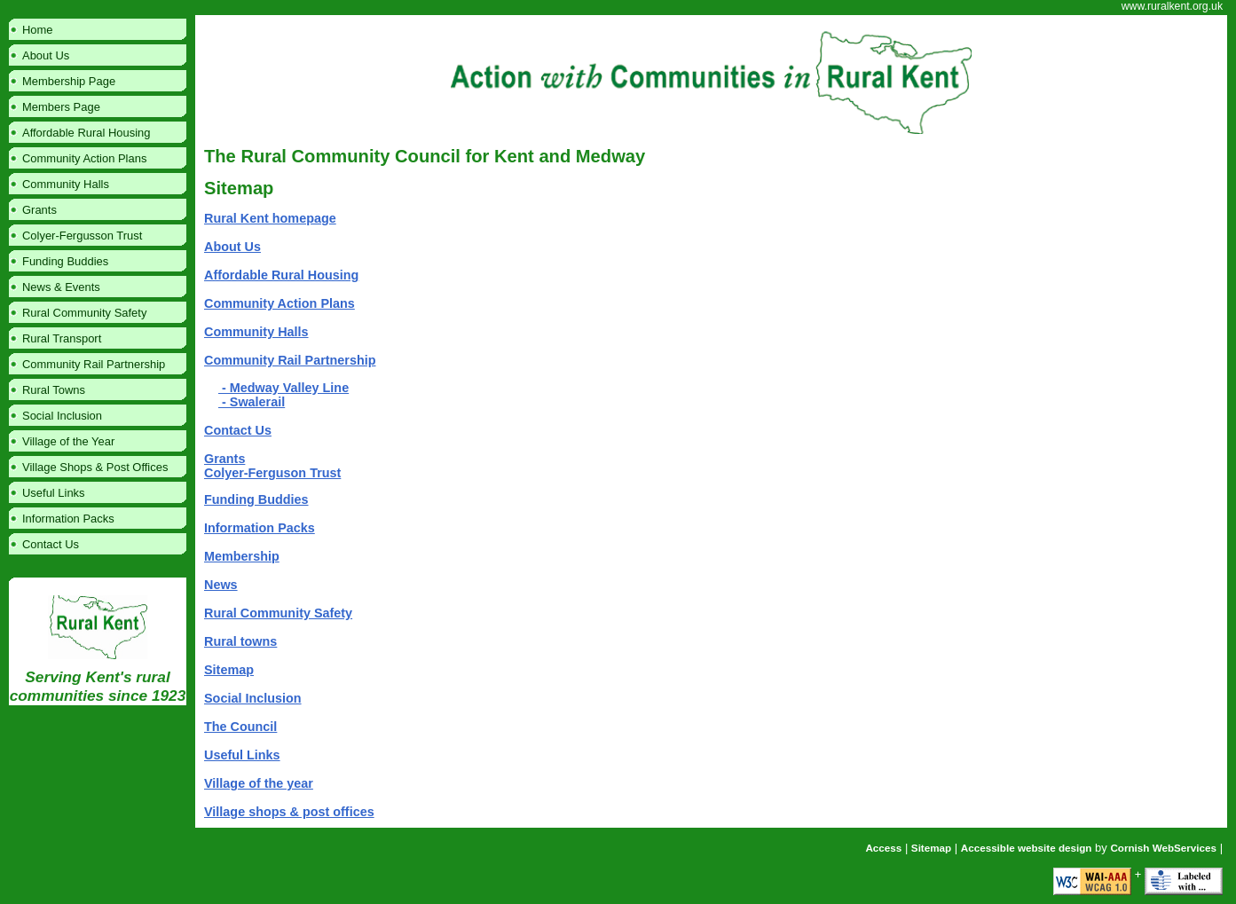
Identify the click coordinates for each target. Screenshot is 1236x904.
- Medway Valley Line (283, 388)
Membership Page (68, 81)
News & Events (61, 287)
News (221, 585)
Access (883, 847)
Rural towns (240, 641)
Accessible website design (1026, 847)
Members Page (61, 107)
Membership (241, 556)
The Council (240, 726)
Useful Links (242, 755)
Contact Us (238, 430)
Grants (224, 459)
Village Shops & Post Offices (95, 467)
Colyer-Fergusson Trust (82, 235)
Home (37, 29)
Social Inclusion (253, 698)
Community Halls (256, 332)
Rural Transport (61, 338)
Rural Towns (53, 390)
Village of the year (258, 783)
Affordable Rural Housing (281, 275)
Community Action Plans (279, 303)
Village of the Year (68, 441)
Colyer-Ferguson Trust (272, 473)
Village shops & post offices (289, 812)
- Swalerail (251, 402)
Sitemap (229, 670)
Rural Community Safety (278, 613)
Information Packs (259, 528)
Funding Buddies (256, 499)
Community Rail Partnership (290, 360)
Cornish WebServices (1163, 847)
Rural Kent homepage (270, 218)
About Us (232, 247)
